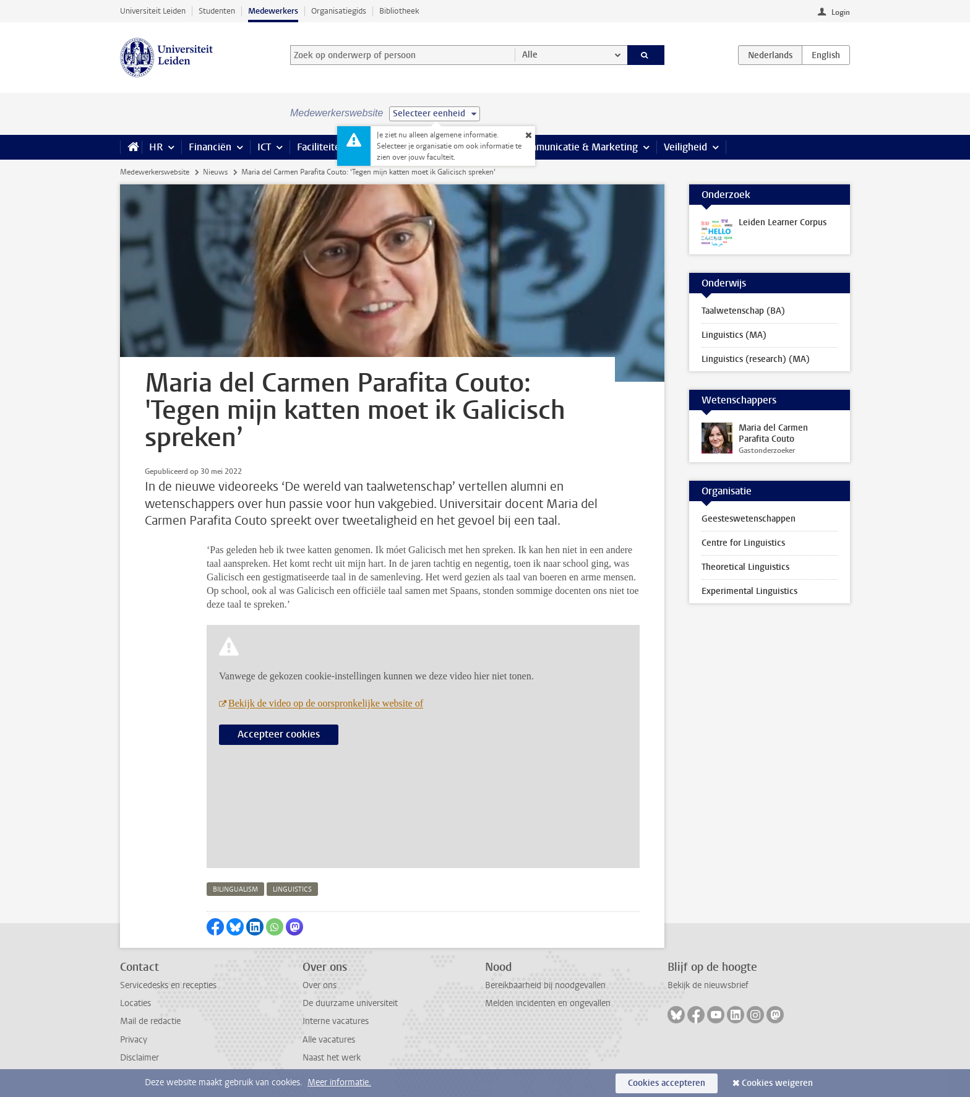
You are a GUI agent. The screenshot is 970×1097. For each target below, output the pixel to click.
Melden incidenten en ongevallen (548, 1003)
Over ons (320, 985)
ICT (264, 146)
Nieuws (215, 172)
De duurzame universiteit (350, 1003)
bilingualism (235, 889)
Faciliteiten (321, 146)
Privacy (133, 1040)
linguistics (292, 889)
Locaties (135, 1003)
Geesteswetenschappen (749, 519)
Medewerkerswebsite (154, 172)
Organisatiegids (338, 11)
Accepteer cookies (279, 734)
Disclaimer (139, 1058)
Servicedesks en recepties (168, 985)
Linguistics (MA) (734, 335)
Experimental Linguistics (749, 591)
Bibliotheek (399, 11)
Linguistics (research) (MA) (756, 359)
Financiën (210, 146)
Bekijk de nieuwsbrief (708, 985)
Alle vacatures (329, 1040)
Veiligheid (685, 146)
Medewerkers (273, 11)
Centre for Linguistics (743, 543)
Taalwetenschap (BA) (743, 311)
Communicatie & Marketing (577, 146)
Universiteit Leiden (153, 11)
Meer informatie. (339, 1082)
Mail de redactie (150, 1021)
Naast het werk (332, 1058)
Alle (530, 55)
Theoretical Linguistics (745, 567)
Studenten (217, 11)
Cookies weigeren (777, 1083)
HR (156, 146)
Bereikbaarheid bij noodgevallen (545, 985)
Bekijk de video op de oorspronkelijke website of (325, 703)
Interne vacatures (336, 1021)
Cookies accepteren (666, 1083)
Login (840, 12)
